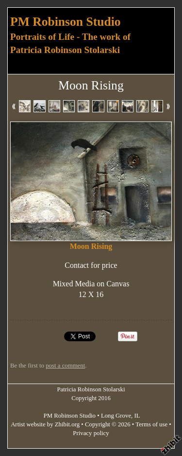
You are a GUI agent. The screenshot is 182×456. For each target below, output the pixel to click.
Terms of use (151, 424)
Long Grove (116, 415)
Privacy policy (91, 433)
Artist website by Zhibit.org (45, 424)
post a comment (65, 365)
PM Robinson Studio (65, 22)
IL (137, 415)
